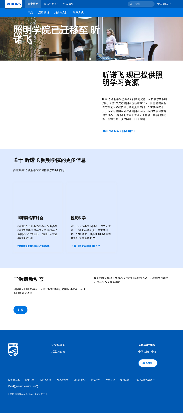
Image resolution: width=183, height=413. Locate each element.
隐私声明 (95, 380)
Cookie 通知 (80, 380)
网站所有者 (62, 380)
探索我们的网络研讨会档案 (33, 246)
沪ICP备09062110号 (145, 380)
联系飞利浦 (45, 380)
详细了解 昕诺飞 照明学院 (119, 131)
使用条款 (125, 380)
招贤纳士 (29, 380)
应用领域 (43, 12)
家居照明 (51, 3)
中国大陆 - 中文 (147, 351)
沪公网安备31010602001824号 (23, 386)
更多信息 (68, 3)
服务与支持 (61, 12)
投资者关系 (14, 380)
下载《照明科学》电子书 (85, 246)
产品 (30, 12)
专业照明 (33, 3)
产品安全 (110, 380)
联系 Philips (58, 351)
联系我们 (148, 363)
